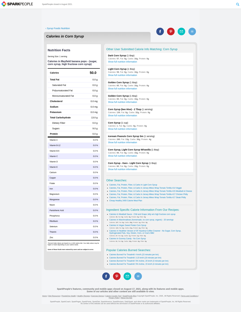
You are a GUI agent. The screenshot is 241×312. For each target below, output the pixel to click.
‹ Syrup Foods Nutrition (58, 28)
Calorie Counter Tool (113, 296)
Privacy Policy (114, 298)
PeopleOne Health (69, 296)
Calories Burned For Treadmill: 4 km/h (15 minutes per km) (134, 254)
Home (44, 296)
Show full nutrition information (122, 61)
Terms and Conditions (189, 296)
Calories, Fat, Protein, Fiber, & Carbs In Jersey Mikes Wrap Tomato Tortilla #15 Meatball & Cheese (150, 191)
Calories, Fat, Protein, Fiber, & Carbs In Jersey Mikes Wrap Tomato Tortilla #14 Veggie (145, 188)
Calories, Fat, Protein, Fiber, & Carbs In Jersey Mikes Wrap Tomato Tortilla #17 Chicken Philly (148, 194)
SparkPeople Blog (130, 296)
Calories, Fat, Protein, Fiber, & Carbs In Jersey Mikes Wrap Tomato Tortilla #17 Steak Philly (147, 197)
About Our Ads (126, 298)
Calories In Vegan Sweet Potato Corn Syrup (127, 225)
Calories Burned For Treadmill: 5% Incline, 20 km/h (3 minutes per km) (138, 261)
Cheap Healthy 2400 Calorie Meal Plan (125, 201)
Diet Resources (54, 296)
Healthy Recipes (83, 296)
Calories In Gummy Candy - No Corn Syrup (127, 238)
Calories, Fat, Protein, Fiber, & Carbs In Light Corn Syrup (133, 185)
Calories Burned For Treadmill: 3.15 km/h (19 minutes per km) (135, 258)
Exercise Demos (97, 296)
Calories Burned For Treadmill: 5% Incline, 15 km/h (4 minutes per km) (138, 264)
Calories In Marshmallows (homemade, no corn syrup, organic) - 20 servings (141, 220)
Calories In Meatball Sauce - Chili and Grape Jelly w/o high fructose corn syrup (142, 214)
